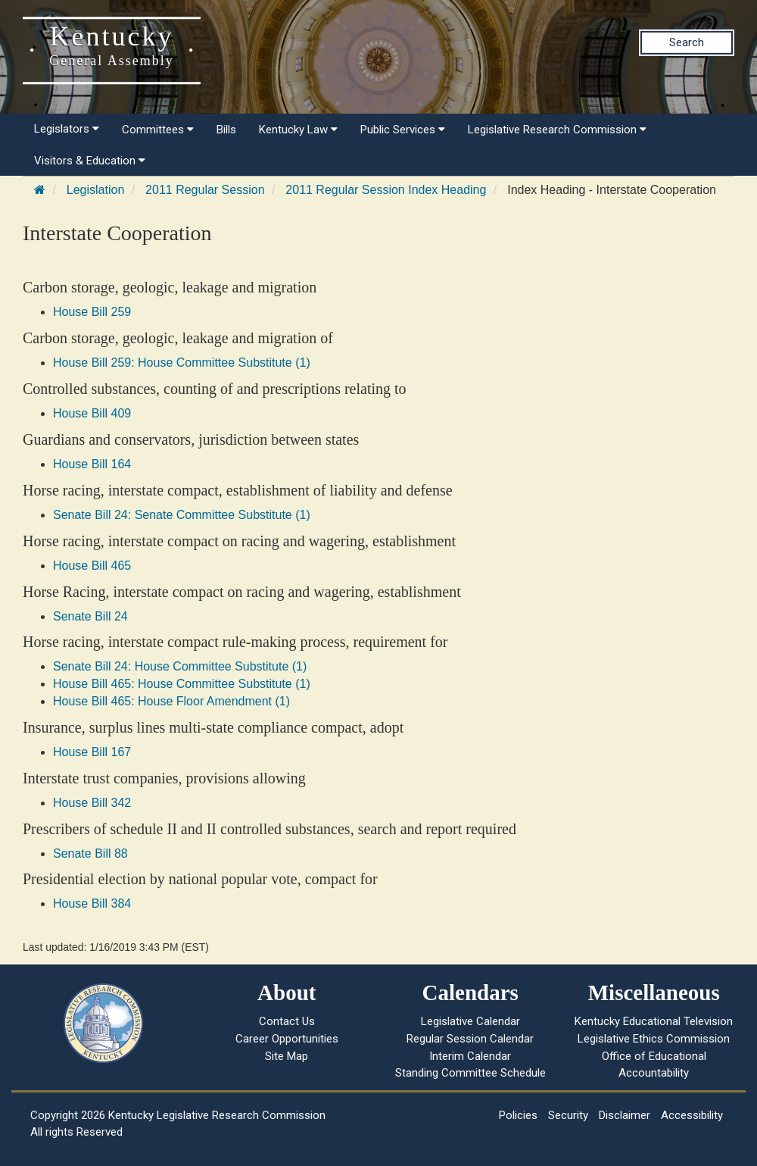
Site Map (286, 1056)
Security (568, 1115)
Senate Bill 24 (90, 616)
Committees (158, 129)
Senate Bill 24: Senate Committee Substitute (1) (181, 514)
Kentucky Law (298, 129)
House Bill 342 (92, 802)
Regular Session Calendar (470, 1039)
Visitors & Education (89, 160)
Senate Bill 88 (90, 853)
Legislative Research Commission (557, 129)
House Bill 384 (92, 903)
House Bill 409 (92, 413)
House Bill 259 (92, 311)
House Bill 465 (92, 565)
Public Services (402, 129)
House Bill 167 (92, 752)
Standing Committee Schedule (470, 1073)
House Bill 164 (92, 464)
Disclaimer (624, 1115)
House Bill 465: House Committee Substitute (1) (181, 683)
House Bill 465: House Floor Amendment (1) (171, 701)
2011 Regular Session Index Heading (385, 189)
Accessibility (692, 1115)
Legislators (66, 129)
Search (686, 42)
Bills (226, 129)
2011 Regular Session (204, 189)
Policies (518, 1115)
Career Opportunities (286, 1039)
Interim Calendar (470, 1056)
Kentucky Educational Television (654, 1021)
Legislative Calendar (470, 1021)
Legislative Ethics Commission (654, 1039)
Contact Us (287, 1021)
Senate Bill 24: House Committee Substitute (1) (180, 666)
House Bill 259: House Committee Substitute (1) (181, 362)
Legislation (96, 189)
